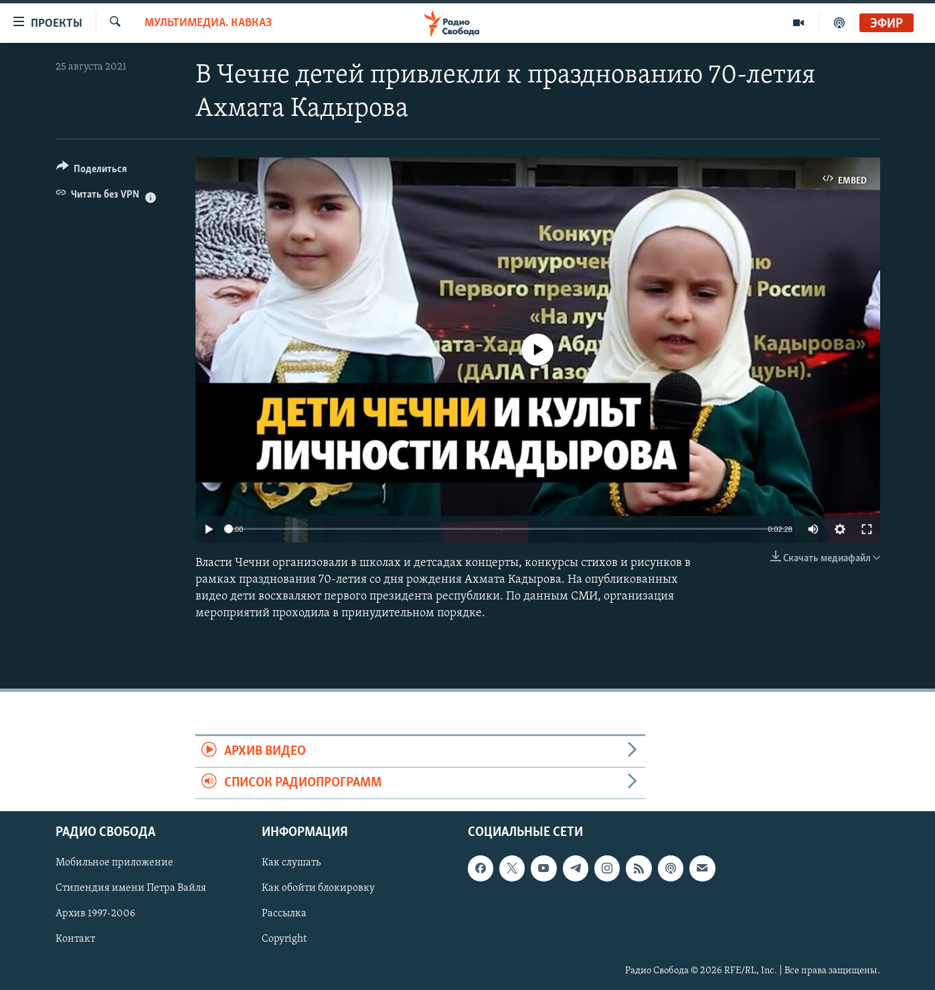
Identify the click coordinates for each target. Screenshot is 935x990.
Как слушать (291, 863)
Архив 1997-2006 (95, 914)
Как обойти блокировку (318, 888)
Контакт (75, 939)
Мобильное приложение (114, 863)
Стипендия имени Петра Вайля (131, 888)
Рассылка (284, 914)
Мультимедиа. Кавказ (208, 23)
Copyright (284, 939)
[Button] (92, 171)
